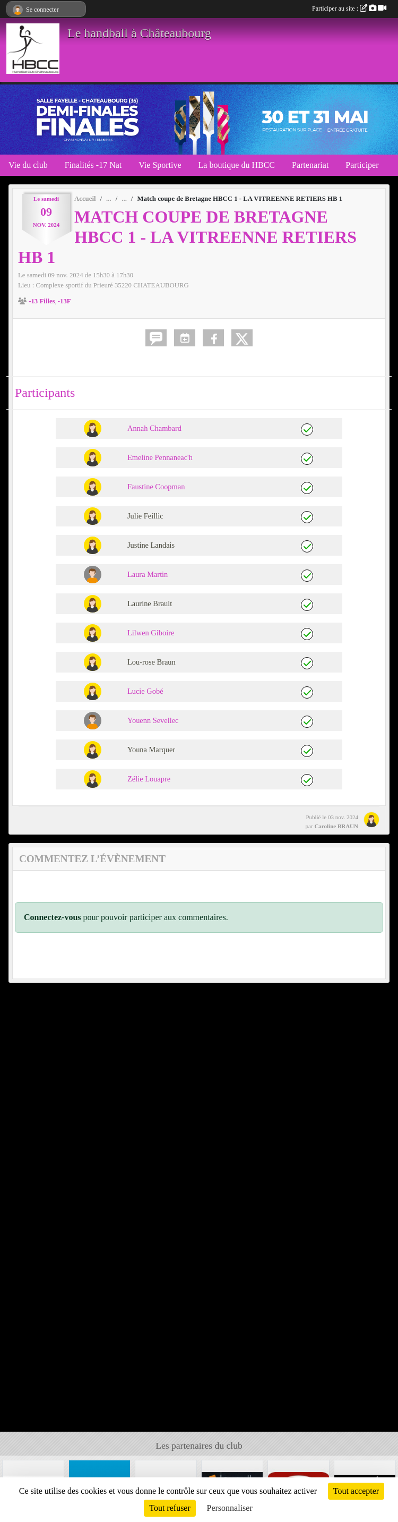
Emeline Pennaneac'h (160, 457)
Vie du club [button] (28, 164)
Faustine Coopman (156, 486)
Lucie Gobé (145, 691)
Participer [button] (361, 164)
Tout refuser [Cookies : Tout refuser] (170, 1507)
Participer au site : (349, 8)
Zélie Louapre (148, 779)
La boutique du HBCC (236, 164)
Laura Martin (147, 574)
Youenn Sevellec (152, 720)
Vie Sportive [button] (160, 164)
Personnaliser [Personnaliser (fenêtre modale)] (230, 1507)
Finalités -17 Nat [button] (93, 164)
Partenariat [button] (310, 164)
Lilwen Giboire (150, 632)
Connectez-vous (52, 917)
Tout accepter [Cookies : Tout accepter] (356, 1490)
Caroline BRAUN (336, 826)
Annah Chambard (154, 428)
